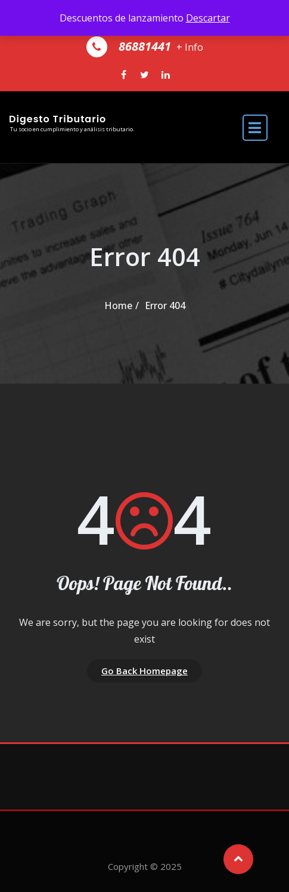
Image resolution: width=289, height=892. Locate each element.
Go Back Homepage (144, 671)
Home (118, 305)
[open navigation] (255, 127)
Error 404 (165, 305)
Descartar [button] (208, 17)
